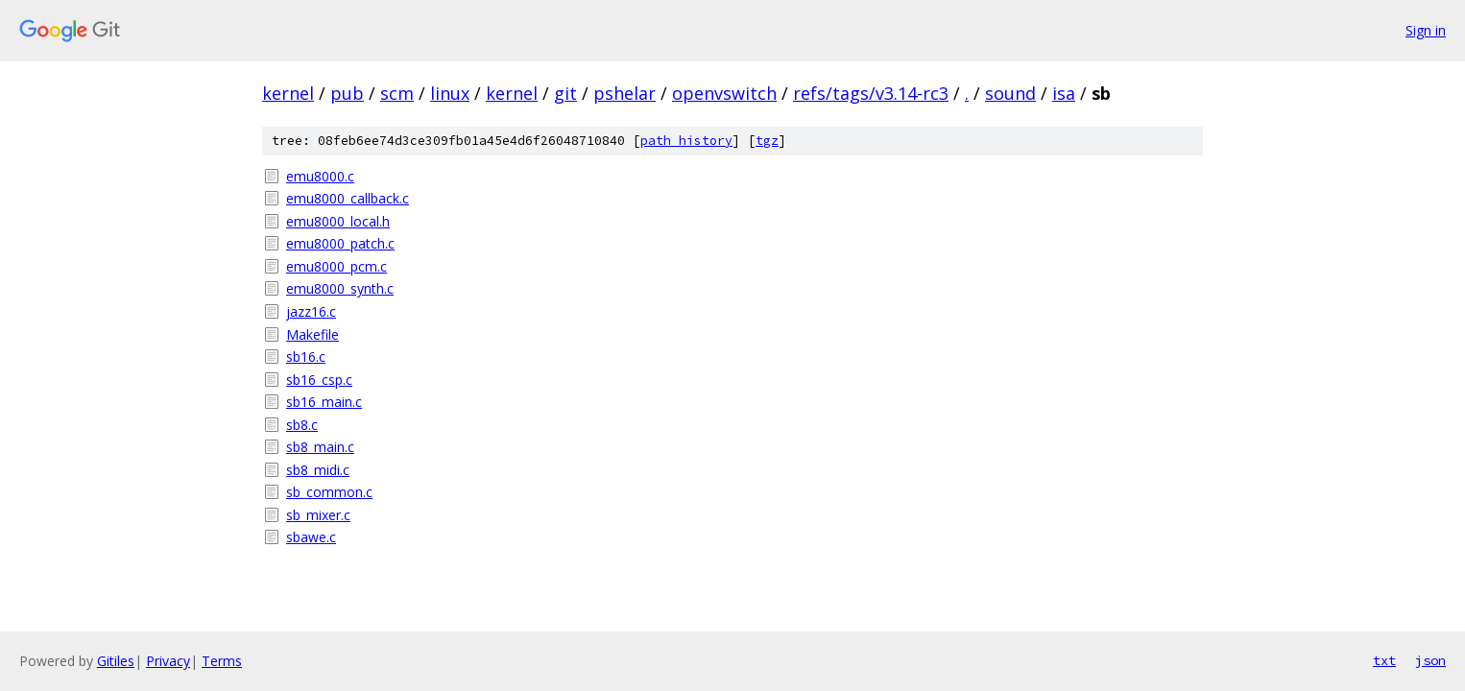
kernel (288, 93)
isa (1063, 93)
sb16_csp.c (319, 379)
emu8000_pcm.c (336, 266)
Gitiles (115, 661)
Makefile (312, 334)
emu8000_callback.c (347, 198)
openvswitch (724, 93)
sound (1010, 93)
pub (347, 93)
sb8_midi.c (317, 470)
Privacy (168, 661)
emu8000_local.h (338, 221)
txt (1384, 660)
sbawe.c (311, 537)
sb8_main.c (320, 447)
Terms (222, 661)
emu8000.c (320, 176)
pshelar (624, 93)
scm (397, 93)
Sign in (1425, 30)
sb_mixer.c (318, 515)
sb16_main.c (324, 402)
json (1430, 660)
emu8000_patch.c (340, 243)
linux (449, 93)
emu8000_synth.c (340, 288)
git (565, 93)
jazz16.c (311, 311)
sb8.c (302, 425)
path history (686, 140)
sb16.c (305, 356)
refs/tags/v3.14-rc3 (871, 93)
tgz (767, 140)
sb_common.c (329, 492)
